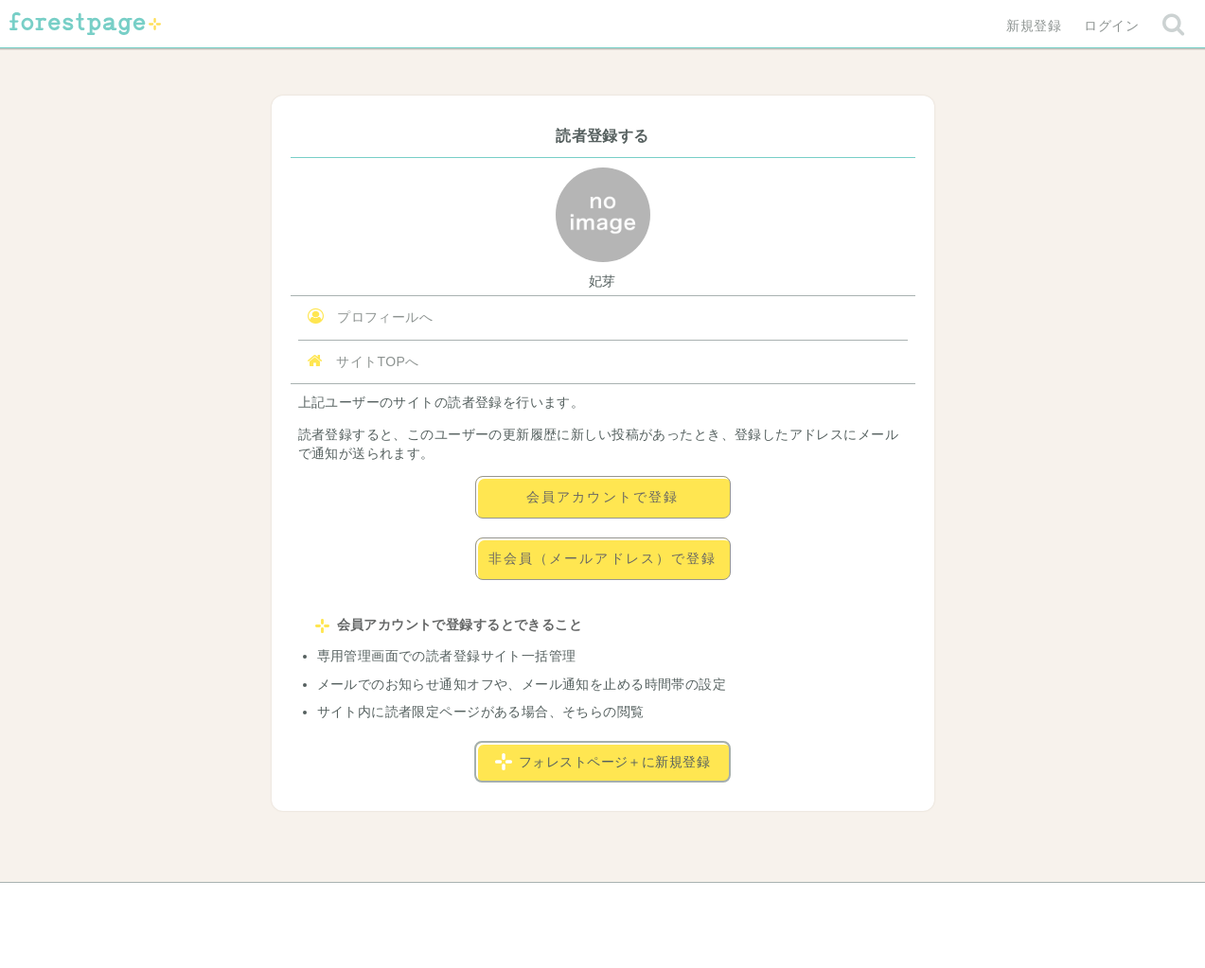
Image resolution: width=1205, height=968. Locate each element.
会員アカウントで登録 (602, 496)
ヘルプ (361, 903)
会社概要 (675, 903)
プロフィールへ (371, 316)
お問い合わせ (465, 903)
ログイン (1111, 25)
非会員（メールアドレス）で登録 (603, 558)
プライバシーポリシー (806, 903)
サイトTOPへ (363, 361)
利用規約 (575, 903)
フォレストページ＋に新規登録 (602, 761)
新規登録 (1033, 25)
